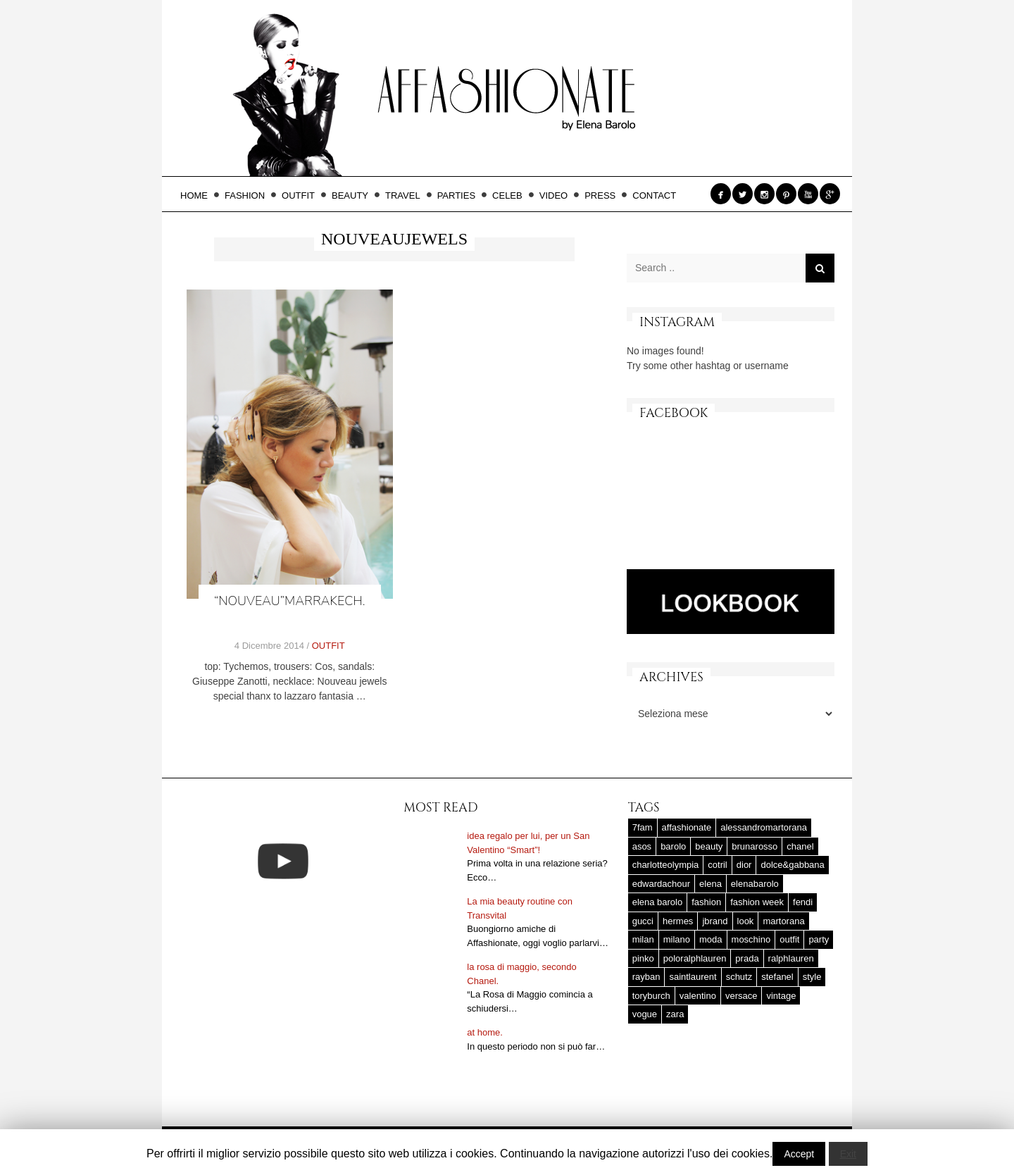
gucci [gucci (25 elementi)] (642, 921)
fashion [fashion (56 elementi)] (706, 902)
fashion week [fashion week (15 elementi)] (757, 902)
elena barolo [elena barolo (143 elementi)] (657, 902)
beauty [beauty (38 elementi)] (708, 846)
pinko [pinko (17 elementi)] (643, 958)
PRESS (604, 195)
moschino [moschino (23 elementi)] (751, 939)
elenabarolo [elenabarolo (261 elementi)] (755, 883)
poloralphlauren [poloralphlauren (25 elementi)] (695, 958)
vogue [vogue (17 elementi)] (644, 1014)
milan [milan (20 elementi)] (643, 939)
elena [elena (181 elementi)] (710, 883)
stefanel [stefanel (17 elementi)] (777, 976)
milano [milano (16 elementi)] (676, 939)
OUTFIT (302, 195)
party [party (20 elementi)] (818, 939)
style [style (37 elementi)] (812, 976)
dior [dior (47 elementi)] (744, 864)
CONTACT (654, 195)
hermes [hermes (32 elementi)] (678, 921)
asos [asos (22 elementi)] (641, 846)
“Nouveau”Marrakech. (289, 600)
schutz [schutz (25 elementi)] (739, 976)
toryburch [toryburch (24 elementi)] (651, 995)
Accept (799, 1154)
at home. (485, 1032)
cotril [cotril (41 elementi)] (717, 864)
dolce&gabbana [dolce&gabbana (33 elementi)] (792, 864)
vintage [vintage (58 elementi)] (781, 995)
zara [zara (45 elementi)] (675, 1014)
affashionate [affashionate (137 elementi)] (687, 827)
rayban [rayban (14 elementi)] (646, 976)
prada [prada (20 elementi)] (746, 958)
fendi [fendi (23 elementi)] (803, 902)
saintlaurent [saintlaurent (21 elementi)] (692, 976)
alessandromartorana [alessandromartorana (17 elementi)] (763, 827)
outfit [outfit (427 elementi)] (789, 939)
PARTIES (460, 195)
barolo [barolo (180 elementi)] (673, 846)
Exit (848, 1154)
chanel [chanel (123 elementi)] (800, 846)
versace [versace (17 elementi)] (741, 995)
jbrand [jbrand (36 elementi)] (714, 921)
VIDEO (557, 195)
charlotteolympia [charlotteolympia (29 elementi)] (665, 864)
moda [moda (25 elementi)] (710, 939)
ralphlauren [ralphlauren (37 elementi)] (791, 958)
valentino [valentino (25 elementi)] (698, 995)
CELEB (511, 195)
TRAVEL (407, 195)
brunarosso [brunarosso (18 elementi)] (754, 846)
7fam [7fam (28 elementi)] (642, 827)
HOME (198, 195)
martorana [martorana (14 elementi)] (783, 921)
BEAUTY (354, 195)
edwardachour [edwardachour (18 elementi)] (661, 883)
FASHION (249, 195)
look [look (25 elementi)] (745, 921)
